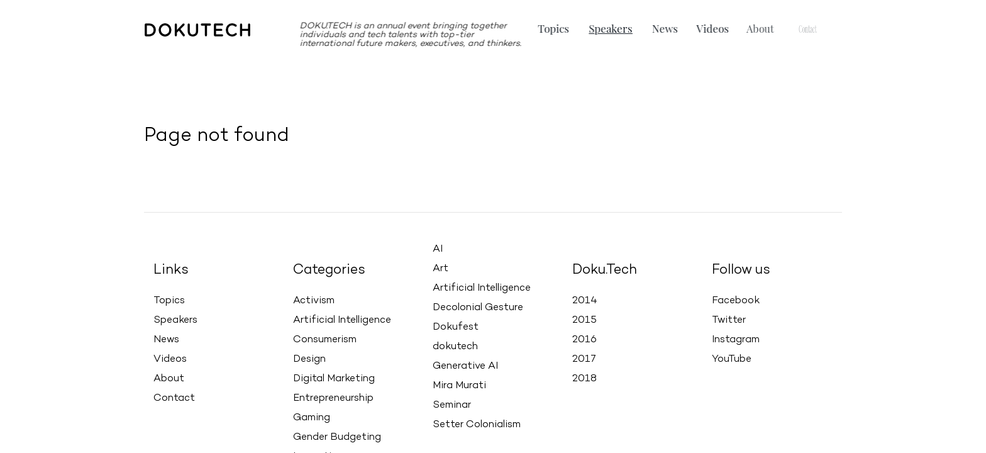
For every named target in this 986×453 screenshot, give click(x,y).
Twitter (729, 316)
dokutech (455, 347)
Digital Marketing (334, 379)
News (661, 28)
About (168, 379)
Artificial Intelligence (342, 320)
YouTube (731, 355)
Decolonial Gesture (478, 308)
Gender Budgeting (337, 437)
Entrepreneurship (333, 398)
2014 (584, 299)
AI (438, 249)
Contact (174, 398)
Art (440, 269)
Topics (554, 28)
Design (309, 359)
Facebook (736, 296)
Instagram (736, 335)
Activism (314, 301)
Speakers (610, 28)
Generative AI (465, 366)
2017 (584, 358)
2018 (584, 377)
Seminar (452, 405)
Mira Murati (459, 386)
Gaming (311, 418)
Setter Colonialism (477, 425)
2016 (584, 338)
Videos (704, 28)
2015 (584, 319)
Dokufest (456, 327)
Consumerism (325, 340)
